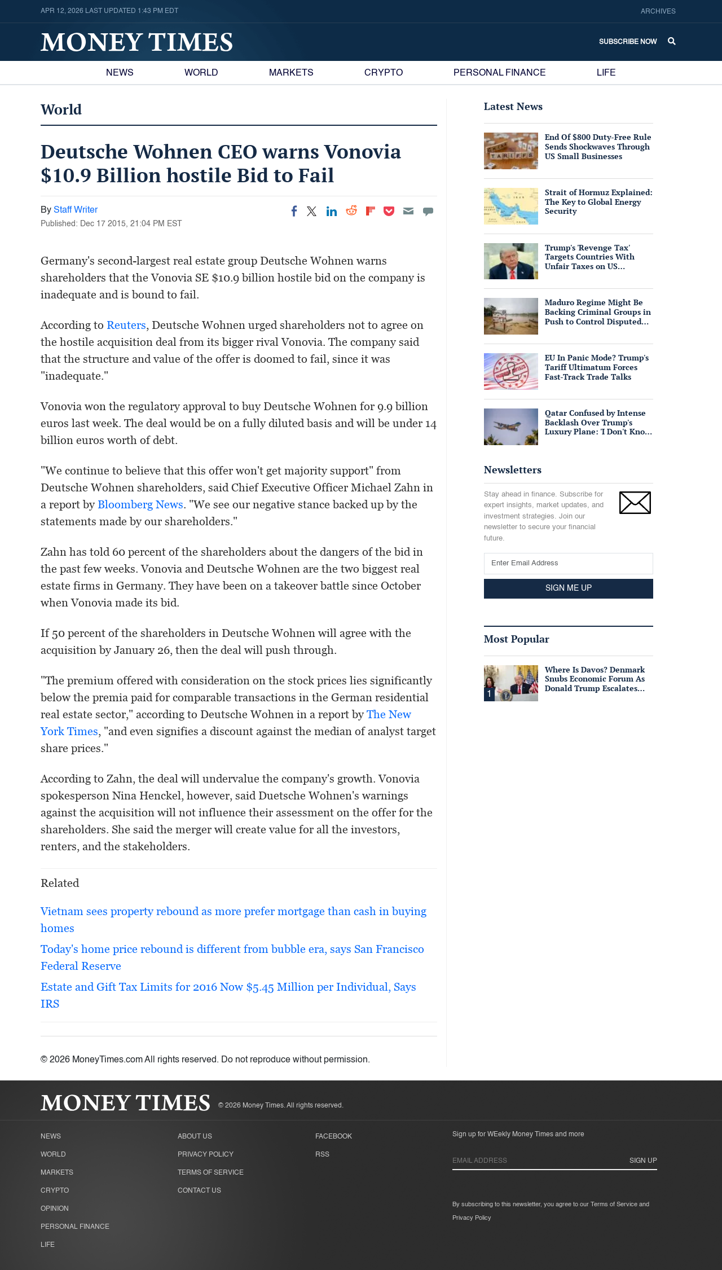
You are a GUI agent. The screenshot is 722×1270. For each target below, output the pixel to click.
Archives (658, 11)
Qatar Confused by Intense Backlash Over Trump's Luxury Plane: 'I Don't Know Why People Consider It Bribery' (598, 431)
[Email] (408, 211)
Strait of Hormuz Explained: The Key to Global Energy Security (599, 202)
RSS (322, 1155)
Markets (291, 73)
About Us (195, 1136)
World (201, 73)
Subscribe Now (628, 42)
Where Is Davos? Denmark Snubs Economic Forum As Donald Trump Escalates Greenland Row (595, 683)
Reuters (126, 325)
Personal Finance (500, 73)
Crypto (383, 73)
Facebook (333, 1136)
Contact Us (199, 1191)
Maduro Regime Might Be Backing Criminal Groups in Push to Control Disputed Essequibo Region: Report (598, 316)
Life (606, 73)
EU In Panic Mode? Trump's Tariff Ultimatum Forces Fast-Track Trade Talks (597, 367)
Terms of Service (211, 1173)
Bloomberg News (140, 504)
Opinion (55, 1209)
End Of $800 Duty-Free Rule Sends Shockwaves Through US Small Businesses (598, 146)
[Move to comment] (428, 211)
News (120, 73)
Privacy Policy (206, 1155)
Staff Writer (76, 210)
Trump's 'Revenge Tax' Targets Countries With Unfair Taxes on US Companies (590, 261)
